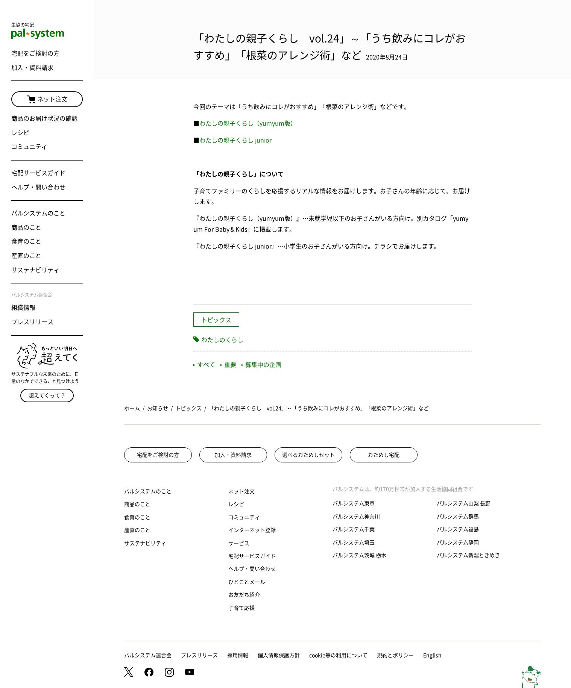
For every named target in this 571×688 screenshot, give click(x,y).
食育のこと (26, 241)
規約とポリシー (395, 655)
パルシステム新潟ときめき (468, 555)
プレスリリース (32, 322)
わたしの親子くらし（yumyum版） (247, 123)
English (432, 655)
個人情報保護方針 (279, 655)
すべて (204, 365)
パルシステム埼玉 (354, 542)
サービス (238, 543)
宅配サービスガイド (38, 173)
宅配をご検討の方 (35, 53)
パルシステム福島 (458, 529)
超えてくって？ (47, 395)
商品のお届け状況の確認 (44, 118)
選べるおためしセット (308, 455)
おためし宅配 (383, 455)
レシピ (20, 133)
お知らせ (157, 408)
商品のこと (26, 227)
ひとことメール (246, 582)
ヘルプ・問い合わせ (38, 187)
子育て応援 (241, 608)
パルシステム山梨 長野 (464, 503)
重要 (228, 365)
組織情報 (23, 308)
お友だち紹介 (244, 594)
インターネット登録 (252, 530)
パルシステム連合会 (148, 655)
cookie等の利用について (338, 655)
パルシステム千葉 (354, 529)
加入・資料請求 (32, 68)
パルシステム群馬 (458, 516)
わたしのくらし (222, 340)
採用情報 (237, 655)
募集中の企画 (261, 365)
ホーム (132, 408)
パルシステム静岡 (458, 542)
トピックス (216, 320)
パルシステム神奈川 (356, 516)
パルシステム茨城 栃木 (359, 555)
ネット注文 (47, 99)
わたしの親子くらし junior (235, 140)
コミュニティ (29, 147)
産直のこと (26, 256)
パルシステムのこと (38, 213)
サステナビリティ (35, 270)
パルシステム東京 (354, 503)
